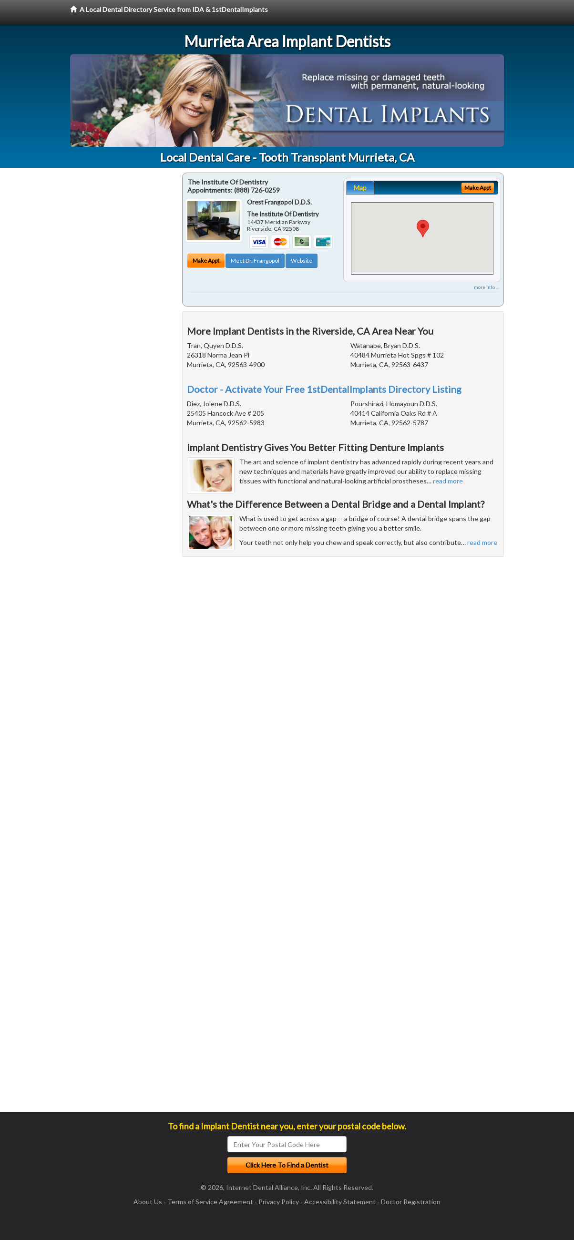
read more (448, 481)
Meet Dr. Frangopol (255, 260)
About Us (147, 1202)
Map (360, 188)
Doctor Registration (411, 1202)
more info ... (486, 287)
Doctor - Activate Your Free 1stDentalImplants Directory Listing (324, 389)
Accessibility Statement (340, 1202)
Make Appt (206, 260)
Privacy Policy (278, 1202)
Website (301, 260)
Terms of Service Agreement (210, 1202)
